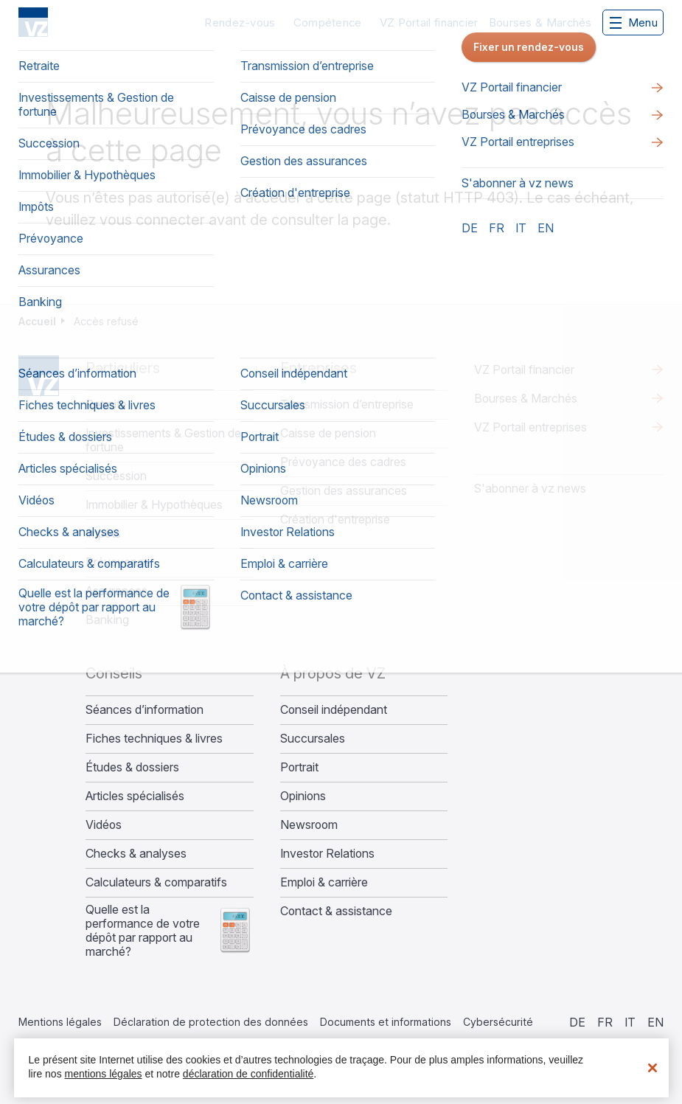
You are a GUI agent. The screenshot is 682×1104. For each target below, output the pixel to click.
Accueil (37, 321)
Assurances (116, 591)
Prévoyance (118, 562)
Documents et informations (385, 1022)
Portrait (299, 767)
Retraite (106, 404)
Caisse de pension (328, 433)
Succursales (312, 739)
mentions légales (103, 1074)
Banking (107, 620)
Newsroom (309, 825)
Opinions (303, 796)
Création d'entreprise (335, 520)
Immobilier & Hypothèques (154, 505)
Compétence (327, 22)
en (655, 1022)
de (577, 1022)
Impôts (103, 534)
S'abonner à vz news (530, 488)
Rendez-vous (239, 22)
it (630, 1022)
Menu (634, 22)
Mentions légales (60, 1022)
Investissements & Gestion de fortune (163, 440)
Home (38, 375)
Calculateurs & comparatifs (156, 882)
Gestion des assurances (343, 491)
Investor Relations (327, 854)
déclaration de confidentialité (248, 1074)
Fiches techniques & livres (154, 739)
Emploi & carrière (324, 882)
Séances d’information (144, 710)
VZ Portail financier (429, 22)
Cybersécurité (498, 1022)
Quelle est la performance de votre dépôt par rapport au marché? (143, 931)
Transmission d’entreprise (347, 404)
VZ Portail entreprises (530, 427)
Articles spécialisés (135, 796)
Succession (116, 476)
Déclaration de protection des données (211, 1022)
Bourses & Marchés (540, 22)
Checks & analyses (136, 854)
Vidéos (104, 825)
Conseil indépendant (333, 710)
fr (605, 1022)
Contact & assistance (336, 911)
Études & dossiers (132, 767)
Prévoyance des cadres (343, 462)
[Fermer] (652, 1068)
